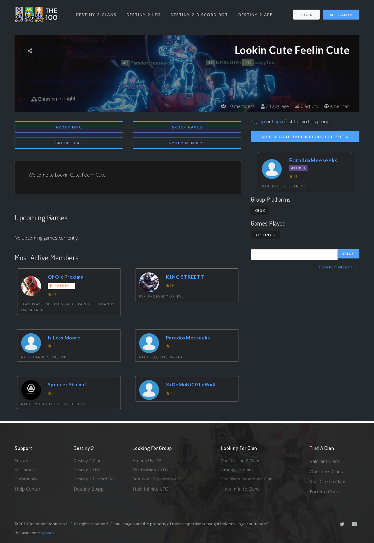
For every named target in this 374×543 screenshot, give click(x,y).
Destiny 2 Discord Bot (201, 12)
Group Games (187, 127)
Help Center (28, 491)
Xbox (260, 211)
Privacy (22, 461)
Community (27, 481)
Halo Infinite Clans (240, 491)
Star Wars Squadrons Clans (250, 481)
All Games (341, 12)
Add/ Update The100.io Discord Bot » (305, 136)
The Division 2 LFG (152, 471)
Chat (348, 254)
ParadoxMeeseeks (190, 338)
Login (306, 12)
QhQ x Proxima (68, 278)
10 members (231, 106)
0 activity (304, 106)
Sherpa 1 (62, 287)
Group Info (69, 127)
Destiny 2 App (257, 12)
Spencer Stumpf (70, 385)
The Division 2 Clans (242, 461)
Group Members (187, 143)
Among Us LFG (148, 461)
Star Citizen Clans (328, 481)
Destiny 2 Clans (97, 12)
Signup (258, 121)
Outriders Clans (326, 471)
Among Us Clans (238, 471)
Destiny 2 (265, 235)
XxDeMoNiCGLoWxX (193, 385)
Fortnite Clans (324, 491)
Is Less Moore (66, 338)
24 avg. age (271, 106)
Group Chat (69, 143)
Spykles (48, 533)
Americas (336, 106)
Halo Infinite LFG (150, 491)
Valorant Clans (325, 461)
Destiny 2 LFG (145, 12)
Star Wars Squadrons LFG (160, 481)
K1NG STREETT (187, 278)
